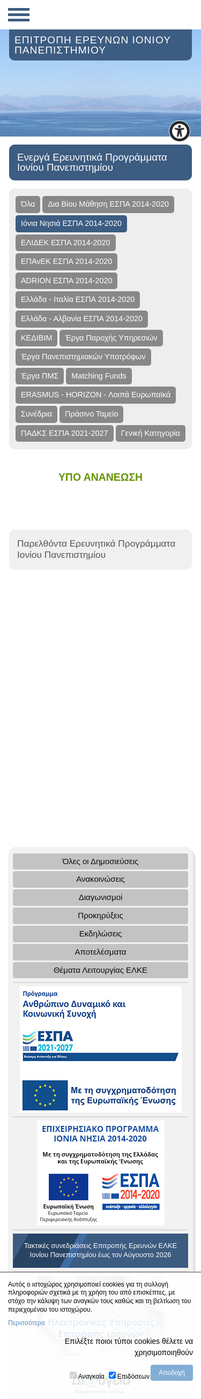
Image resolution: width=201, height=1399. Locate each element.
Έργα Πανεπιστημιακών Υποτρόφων (83, 356)
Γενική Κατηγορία (150, 433)
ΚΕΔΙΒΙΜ (36, 338)
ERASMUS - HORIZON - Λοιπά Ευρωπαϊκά (95, 394)
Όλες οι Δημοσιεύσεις (101, 861)
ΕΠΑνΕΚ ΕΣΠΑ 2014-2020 (66, 261)
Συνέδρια (36, 414)
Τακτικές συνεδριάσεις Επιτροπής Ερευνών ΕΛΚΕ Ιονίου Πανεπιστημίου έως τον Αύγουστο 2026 (100, 1250)
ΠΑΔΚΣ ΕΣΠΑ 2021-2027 (64, 433)
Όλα (28, 204)
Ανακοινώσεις (100, 878)
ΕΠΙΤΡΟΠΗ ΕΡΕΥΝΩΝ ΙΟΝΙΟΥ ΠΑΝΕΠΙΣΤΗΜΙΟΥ (92, 45)
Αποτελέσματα (100, 951)
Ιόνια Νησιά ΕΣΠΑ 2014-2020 (71, 223)
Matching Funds (98, 376)
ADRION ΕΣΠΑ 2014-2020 (66, 280)
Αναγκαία (91, 1376)
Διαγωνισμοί (101, 897)
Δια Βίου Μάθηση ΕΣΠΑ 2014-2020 (108, 204)
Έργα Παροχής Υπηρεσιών (111, 338)
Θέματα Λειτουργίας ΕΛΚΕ (100, 969)
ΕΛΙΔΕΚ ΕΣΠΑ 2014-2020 (65, 242)
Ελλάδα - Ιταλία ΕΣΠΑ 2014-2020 (78, 299)
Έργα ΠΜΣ (39, 376)
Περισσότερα (26, 1323)
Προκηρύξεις (100, 915)
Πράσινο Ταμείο (91, 414)
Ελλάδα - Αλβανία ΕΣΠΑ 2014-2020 (82, 318)
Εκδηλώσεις (100, 933)
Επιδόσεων (133, 1376)
